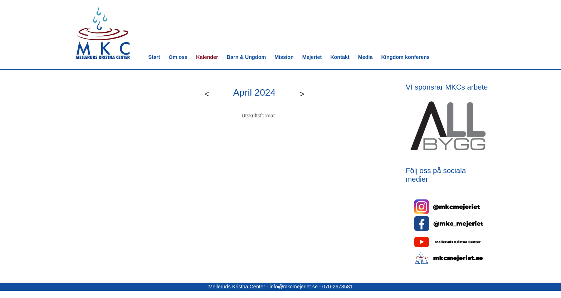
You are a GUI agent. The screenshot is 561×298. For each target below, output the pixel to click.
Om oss (178, 57)
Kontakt (340, 57)
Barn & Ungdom (246, 57)
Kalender (207, 57)
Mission (284, 57)
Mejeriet (312, 57)
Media (365, 57)
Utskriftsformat (258, 115)
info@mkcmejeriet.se (293, 286)
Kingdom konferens (405, 57)
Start (154, 57)
